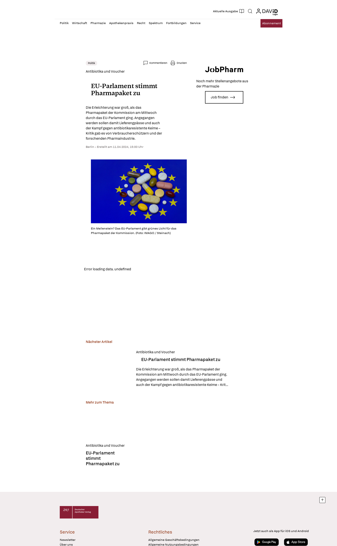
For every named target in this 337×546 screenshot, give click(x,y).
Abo (268, 23)
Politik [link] (65, 63)
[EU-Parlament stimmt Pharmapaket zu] (82, 382)
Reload (114, 282)
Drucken (208, 63)
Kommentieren (184, 63)
